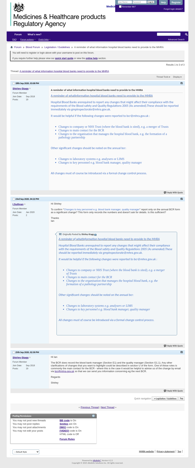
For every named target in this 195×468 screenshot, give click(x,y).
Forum (18, 34)
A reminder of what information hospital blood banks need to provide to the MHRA (64, 71)
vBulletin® (97, 460)
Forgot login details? (173, 9)
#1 (182, 83)
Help (163, 2)
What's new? (35, 34)
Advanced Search (176, 39)
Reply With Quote (173, 192)
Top (181, 398)
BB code (65, 420)
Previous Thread (90, 407)
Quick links (43, 39)
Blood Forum (33, 47)
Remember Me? (127, 7)
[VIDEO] (64, 430)
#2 (182, 198)
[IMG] (63, 427)
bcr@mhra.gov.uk (64, 371)
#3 (182, 352)
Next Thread (107, 407)
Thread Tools (162, 77)
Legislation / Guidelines (57, 47)
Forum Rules (67, 439)
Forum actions (27, 39)
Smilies (64, 423)
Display (176, 77)
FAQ (14, 39)
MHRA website (146, 451)
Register (176, 2)
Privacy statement (166, 451)
